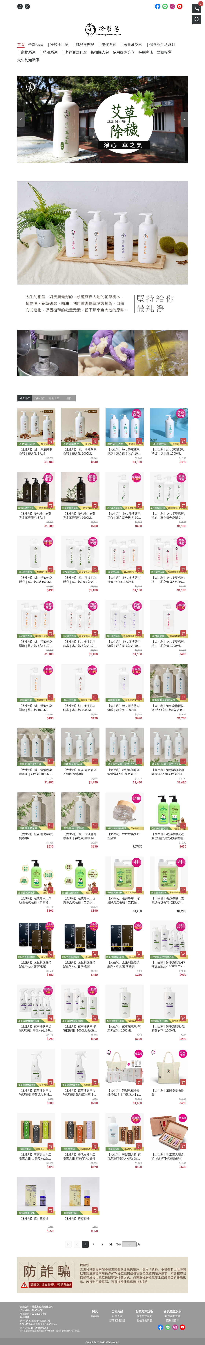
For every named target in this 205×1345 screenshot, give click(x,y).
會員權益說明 (173, 1311)
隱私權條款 (172, 1320)
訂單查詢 (117, 1316)
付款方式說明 (144, 1311)
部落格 (95, 1316)
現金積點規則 (172, 1316)
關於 (95, 1311)
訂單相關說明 (117, 1320)
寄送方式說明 (144, 1316)
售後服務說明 (144, 1320)
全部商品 (117, 1311)
